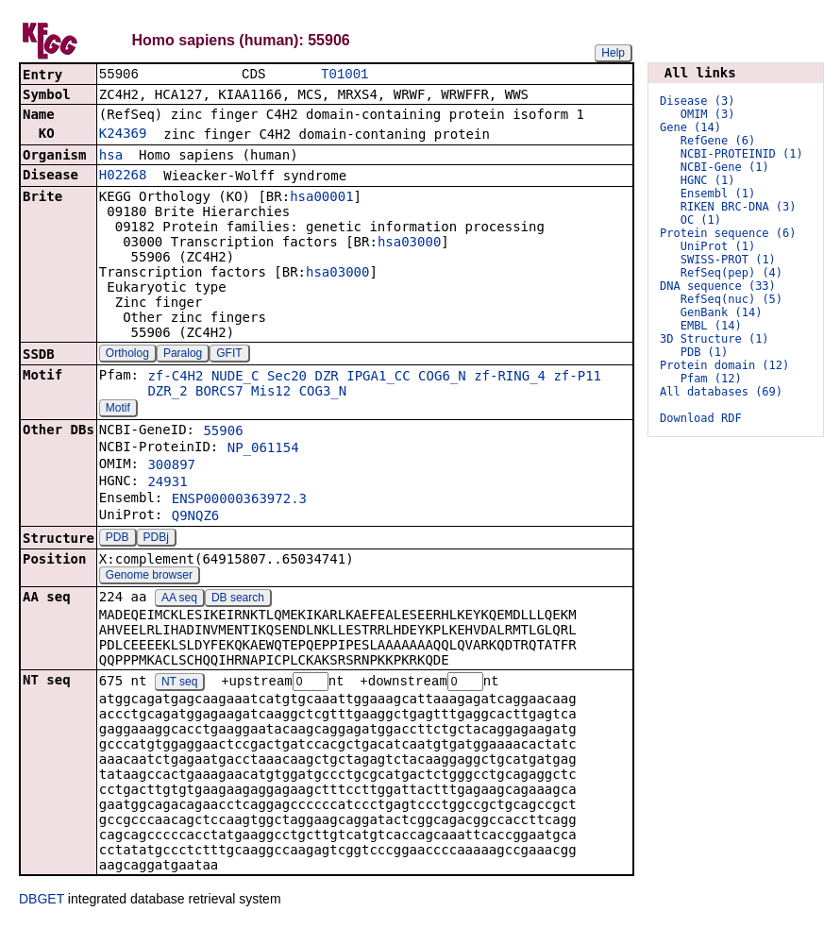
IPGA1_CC (378, 377)
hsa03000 (409, 243)
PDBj (156, 539)
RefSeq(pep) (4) (731, 272)
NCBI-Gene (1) (725, 167)
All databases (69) (721, 391)
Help (613, 52)
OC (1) (701, 220)
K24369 (123, 135)
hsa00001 (321, 198)
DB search (237, 599)
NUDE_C (235, 377)
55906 (223, 432)
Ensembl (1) (718, 193)
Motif (118, 409)
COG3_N (323, 392)
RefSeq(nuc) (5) (731, 299)
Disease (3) (697, 101)
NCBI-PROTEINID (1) (742, 153)
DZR (327, 377)
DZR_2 (167, 392)
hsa (111, 156)
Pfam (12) (711, 378)
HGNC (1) (708, 180)
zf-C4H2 (175, 377)
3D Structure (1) (714, 339)
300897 (171, 466)
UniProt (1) (718, 246)
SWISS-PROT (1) (728, 259)
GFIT (229, 355)
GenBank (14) (722, 312)
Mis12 (271, 392)
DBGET (41, 901)
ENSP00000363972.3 (239, 500)
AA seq (179, 599)
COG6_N (442, 377)
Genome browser (149, 576)
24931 (167, 483)
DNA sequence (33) (718, 286)
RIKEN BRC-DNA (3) (739, 206)
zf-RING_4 (510, 377)
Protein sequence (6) (728, 233)
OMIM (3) (708, 114)
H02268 (123, 176)
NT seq (179, 684)
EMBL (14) (711, 325)
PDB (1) (705, 352)
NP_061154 (263, 449)
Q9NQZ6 (196, 517)
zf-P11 (577, 377)
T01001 (344, 75)
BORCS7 (219, 392)
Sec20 (287, 377)
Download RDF (701, 418)
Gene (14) (690, 127)
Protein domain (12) (724, 365)
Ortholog (127, 355)
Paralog (182, 355)
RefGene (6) (718, 140)
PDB (117, 539)
